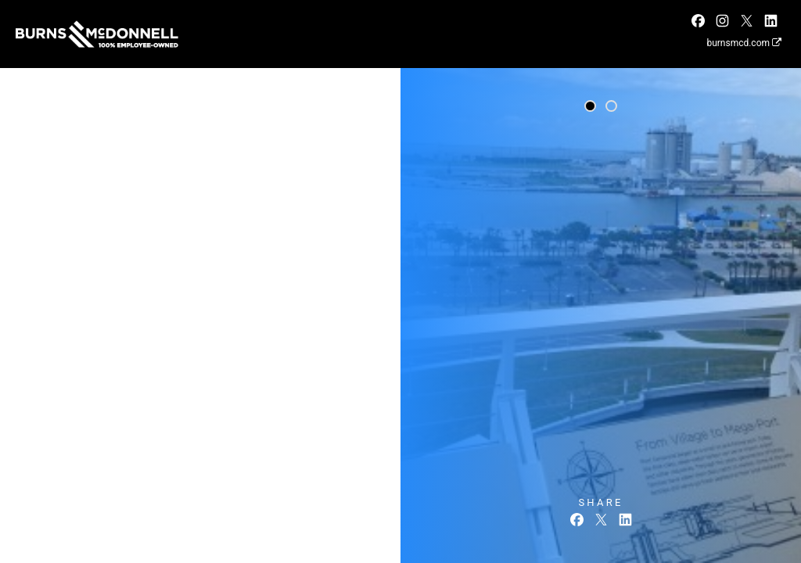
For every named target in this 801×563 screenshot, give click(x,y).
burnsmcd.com (743, 43)
